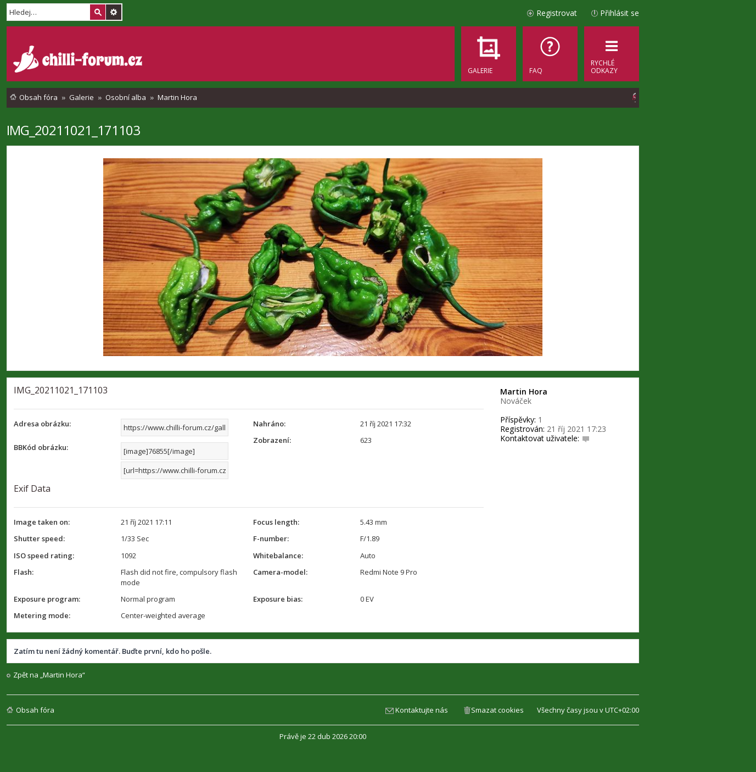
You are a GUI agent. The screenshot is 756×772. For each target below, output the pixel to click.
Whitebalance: (278, 555)
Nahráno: (269, 424)
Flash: (23, 572)
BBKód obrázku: (41, 447)
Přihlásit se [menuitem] (619, 13)
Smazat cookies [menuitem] (497, 710)
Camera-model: (280, 572)
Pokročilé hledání (113, 12)
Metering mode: (42, 615)
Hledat (97, 12)
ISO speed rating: (44, 555)
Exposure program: (47, 599)
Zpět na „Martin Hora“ (49, 675)
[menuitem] (550, 53)
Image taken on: (42, 522)
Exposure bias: (278, 599)
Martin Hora (523, 391)
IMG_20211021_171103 (73, 130)
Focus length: (276, 522)
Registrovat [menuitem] (556, 13)
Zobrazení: (272, 440)
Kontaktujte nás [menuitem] (421, 710)
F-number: (271, 538)
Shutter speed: (39, 538)
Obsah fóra (35, 710)
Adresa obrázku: (42, 424)
